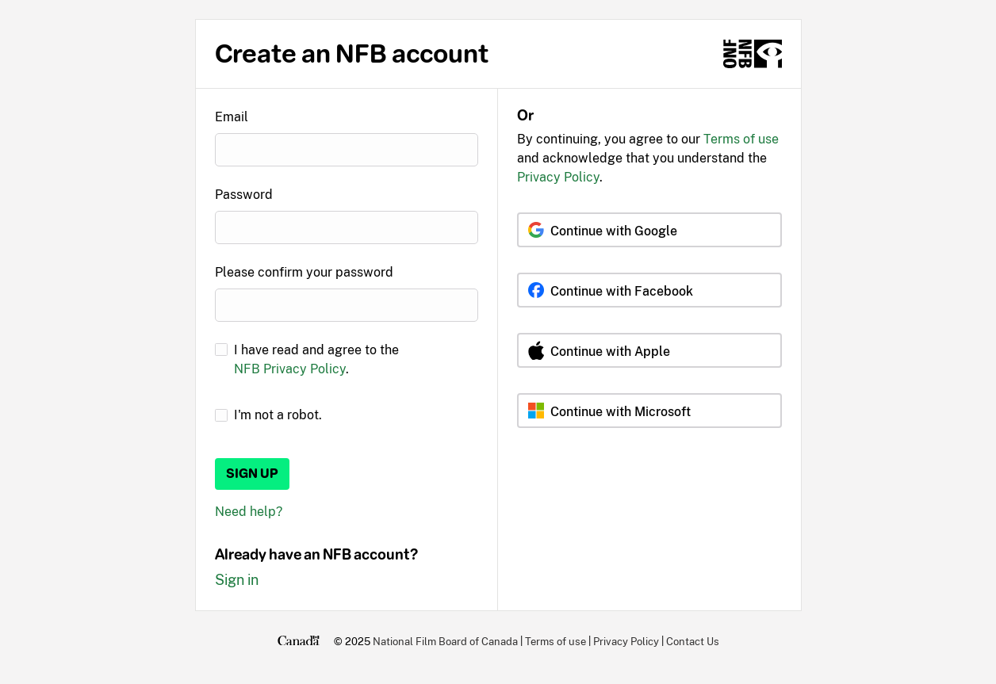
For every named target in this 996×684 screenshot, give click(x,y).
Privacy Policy (558, 177)
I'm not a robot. (278, 414)
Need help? (248, 511)
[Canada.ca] (299, 641)
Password (244, 194)
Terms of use (741, 139)
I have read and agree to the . (316, 359)
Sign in (237, 579)
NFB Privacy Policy (290, 368)
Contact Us (692, 641)
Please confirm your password (304, 272)
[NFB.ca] (752, 54)
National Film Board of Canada (445, 641)
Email (231, 116)
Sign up (252, 473)
